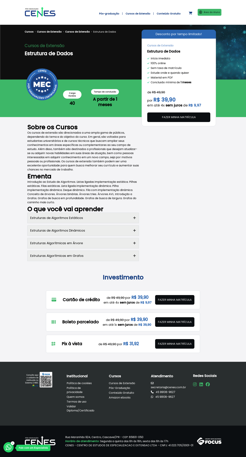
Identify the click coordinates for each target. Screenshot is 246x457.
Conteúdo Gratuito (121, 393)
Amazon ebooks (120, 397)
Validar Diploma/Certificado (80, 408)
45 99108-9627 (163, 392)
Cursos (29, 31)
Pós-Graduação (119, 388)
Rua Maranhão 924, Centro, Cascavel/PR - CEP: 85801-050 (104, 437)
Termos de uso (76, 402)
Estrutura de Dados (104, 31)
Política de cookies (79, 383)
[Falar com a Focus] (8, 447)
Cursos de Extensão (49, 31)
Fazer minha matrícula (179, 117)
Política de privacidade (75, 390)
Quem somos (75, 397)
